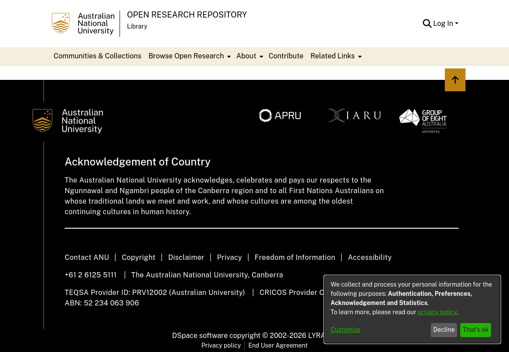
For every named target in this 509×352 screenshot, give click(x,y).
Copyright (139, 257)
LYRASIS (322, 335)
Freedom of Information (295, 257)
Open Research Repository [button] (187, 14)
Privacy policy (221, 345)
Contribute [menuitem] (286, 56)
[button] (427, 23)
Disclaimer (186, 257)
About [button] (246, 56)
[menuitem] (189, 56)
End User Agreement (278, 345)
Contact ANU (87, 257)
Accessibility (370, 257)
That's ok (476, 329)
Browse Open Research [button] (186, 56)
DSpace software (200, 335)
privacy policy (437, 312)
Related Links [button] (332, 56)
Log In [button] (444, 23)
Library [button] (137, 26)
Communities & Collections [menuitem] (98, 56)
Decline (444, 329)
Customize (345, 329)
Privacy (229, 257)
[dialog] (412, 309)
